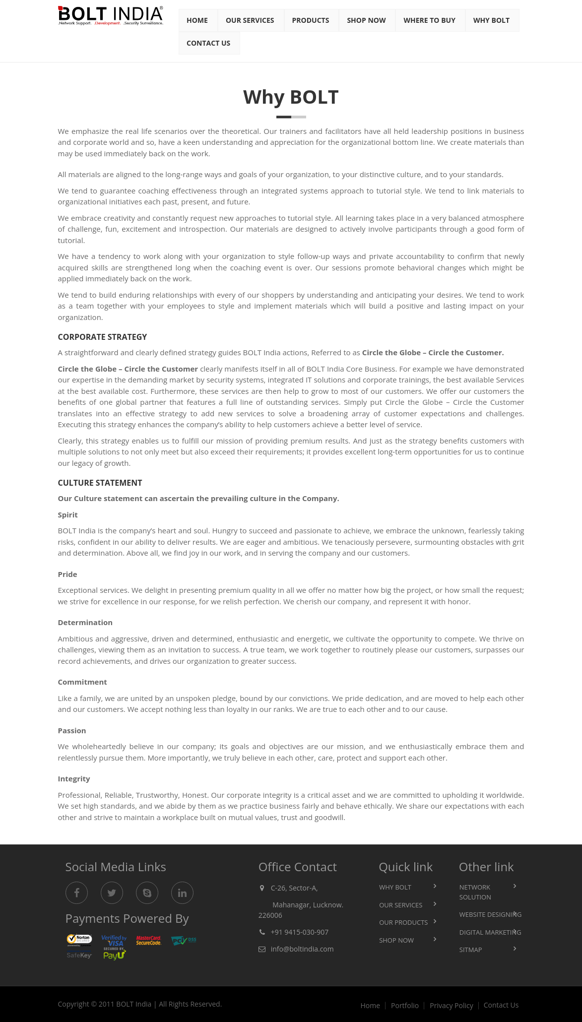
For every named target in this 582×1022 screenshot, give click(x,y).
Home (197, 20)
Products (310, 20)
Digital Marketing (490, 932)
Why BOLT (395, 887)
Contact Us (208, 43)
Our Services (250, 20)
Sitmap (470, 949)
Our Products (403, 922)
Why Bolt (491, 20)
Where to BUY (429, 20)
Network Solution (475, 892)
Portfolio (405, 1006)
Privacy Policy (451, 1006)
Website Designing (490, 914)
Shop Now (366, 20)
